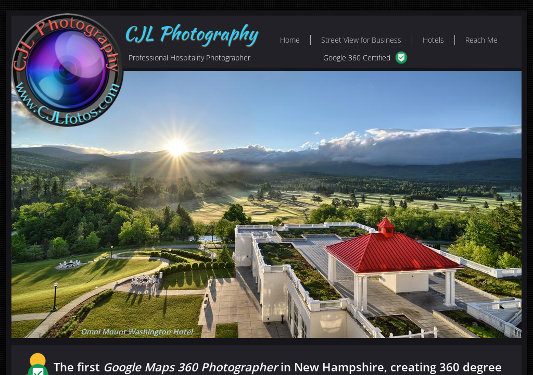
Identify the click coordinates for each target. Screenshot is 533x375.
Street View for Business (361, 40)
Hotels (433, 40)
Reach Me (481, 40)
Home (290, 40)
